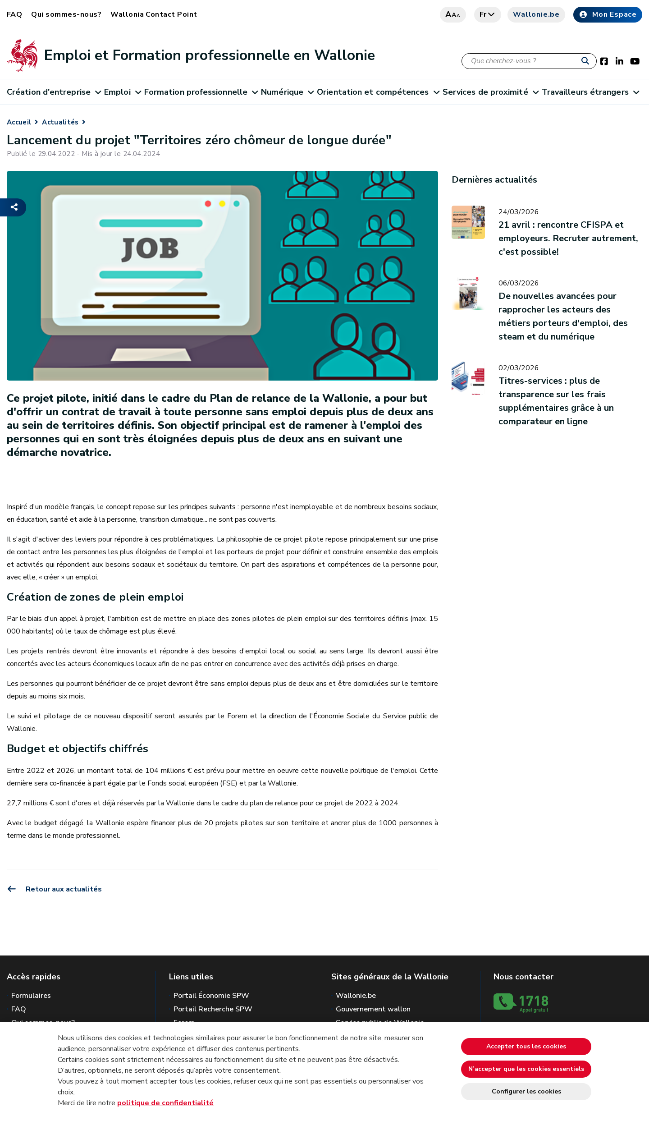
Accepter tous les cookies (526, 1046)
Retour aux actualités (54, 889)
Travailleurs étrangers (590, 92)
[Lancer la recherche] (587, 61)
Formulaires (31, 995)
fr (488, 14)
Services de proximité (490, 92)
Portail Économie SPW (211, 995)
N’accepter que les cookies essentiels (526, 1069)
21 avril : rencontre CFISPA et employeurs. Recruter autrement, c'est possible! (568, 238)
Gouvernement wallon (373, 1009)
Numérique (287, 92)
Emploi (122, 92)
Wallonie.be (536, 14)
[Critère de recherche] (529, 61)
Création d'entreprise (54, 92)
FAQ (14, 14)
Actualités (60, 122)
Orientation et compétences (378, 92)
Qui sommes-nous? (66, 14)
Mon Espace (608, 14)
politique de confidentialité (165, 1103)
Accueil (19, 122)
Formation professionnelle (201, 92)
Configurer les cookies (526, 1091)
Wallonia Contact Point (153, 14)
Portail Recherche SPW (213, 1009)
